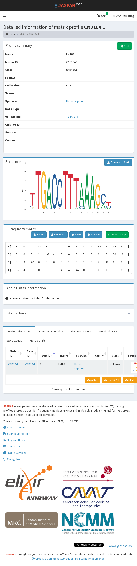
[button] (4, 16)
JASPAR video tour (16, 434)
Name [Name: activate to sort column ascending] (64, 355)
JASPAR (39, 234)
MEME (76, 234)
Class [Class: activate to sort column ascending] (115, 355)
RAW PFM (94, 234)
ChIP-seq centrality (51, 331)
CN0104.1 (14, 364)
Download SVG (118, 162)
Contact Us (12, 446)
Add (124, 46)
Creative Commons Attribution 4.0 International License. (68, 559)
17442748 (72, 117)
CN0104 (30, 364)
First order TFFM (81, 331)
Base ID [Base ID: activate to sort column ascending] (30, 353)
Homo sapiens (75, 101)
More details (38, 340)
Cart (102, 15)
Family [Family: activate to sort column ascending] (99, 355)
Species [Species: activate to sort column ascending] (81, 355)
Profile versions (15, 453)
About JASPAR (14, 427)
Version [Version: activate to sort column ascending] (47, 355)
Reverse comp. (117, 234)
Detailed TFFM (108, 331)
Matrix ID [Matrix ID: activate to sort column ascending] (14, 353)
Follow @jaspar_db (120, 546)
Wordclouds (14, 340)
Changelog (11, 459)
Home (10, 34)
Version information (19, 331)
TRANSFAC (58, 234)
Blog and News (14, 440)
